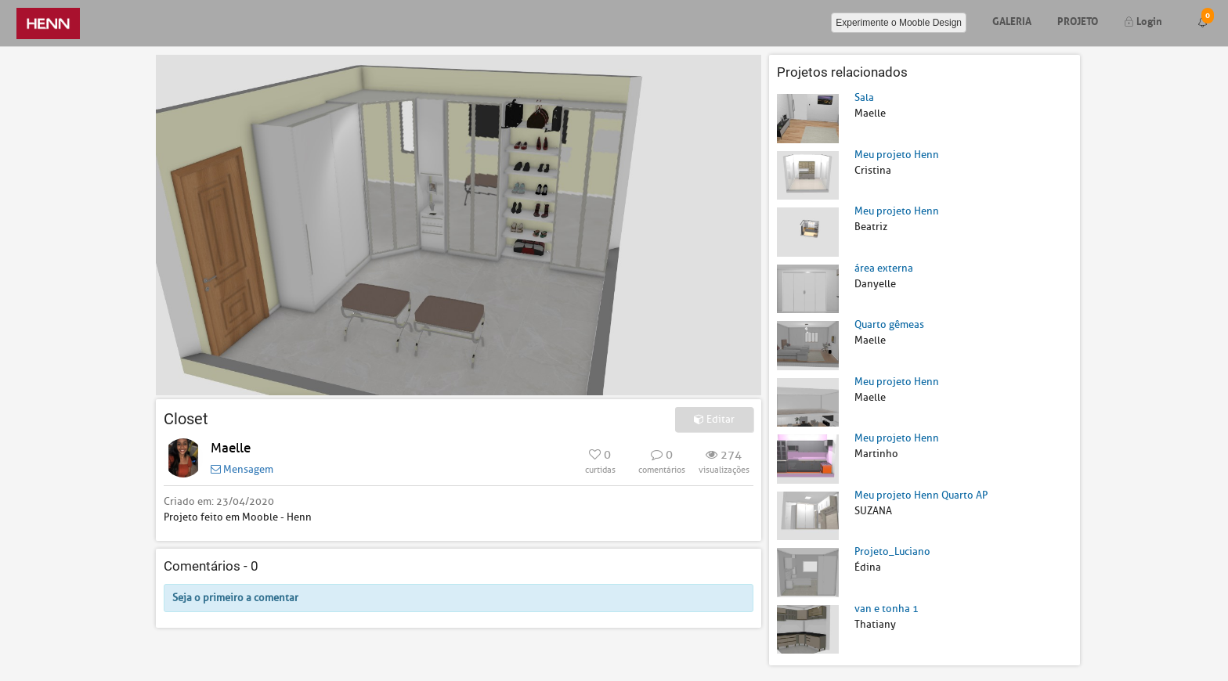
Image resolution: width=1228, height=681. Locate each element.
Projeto (1077, 20)
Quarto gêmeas (889, 324)
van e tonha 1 (886, 608)
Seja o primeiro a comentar (235, 597)
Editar (714, 419)
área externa (883, 268)
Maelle (231, 448)
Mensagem (242, 469)
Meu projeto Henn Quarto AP (921, 495)
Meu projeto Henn (896, 154)
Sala (864, 97)
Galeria (1011, 20)
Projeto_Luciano (892, 551)
